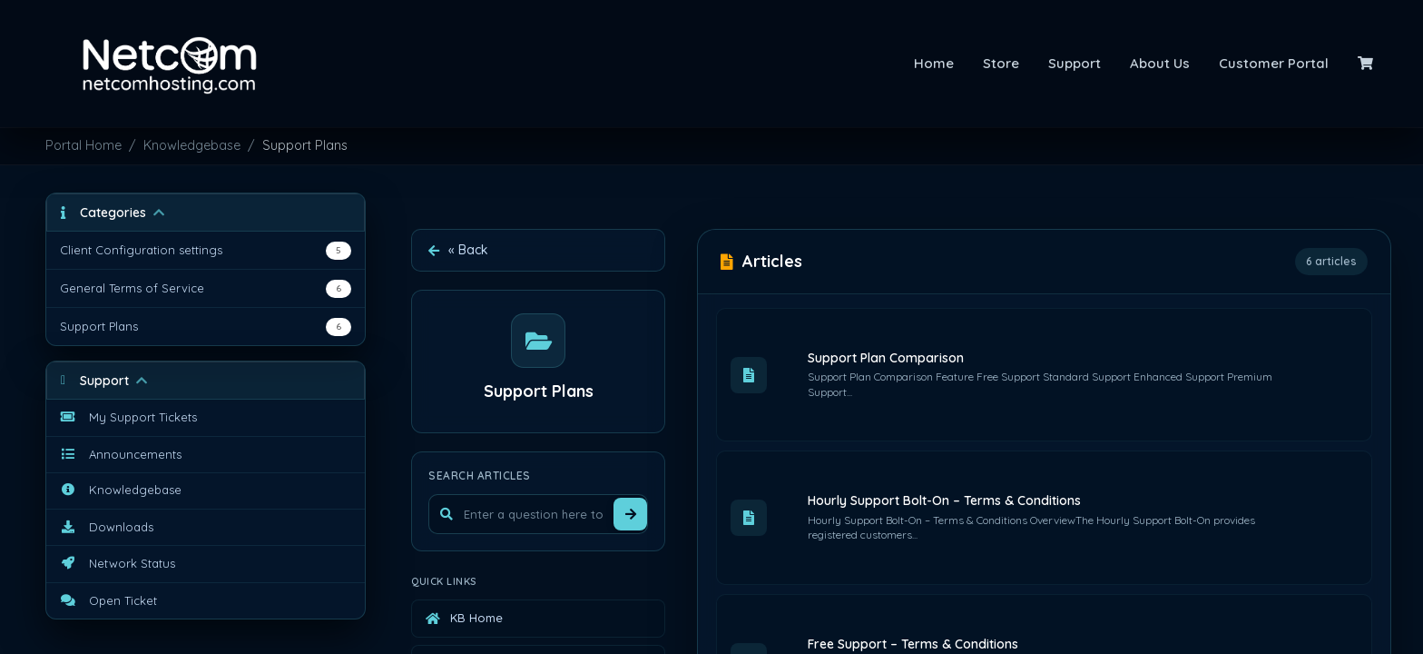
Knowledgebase (191, 145)
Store (1001, 63)
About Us (1160, 63)
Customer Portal (1274, 63)
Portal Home (83, 145)
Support (1074, 63)
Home (934, 63)
